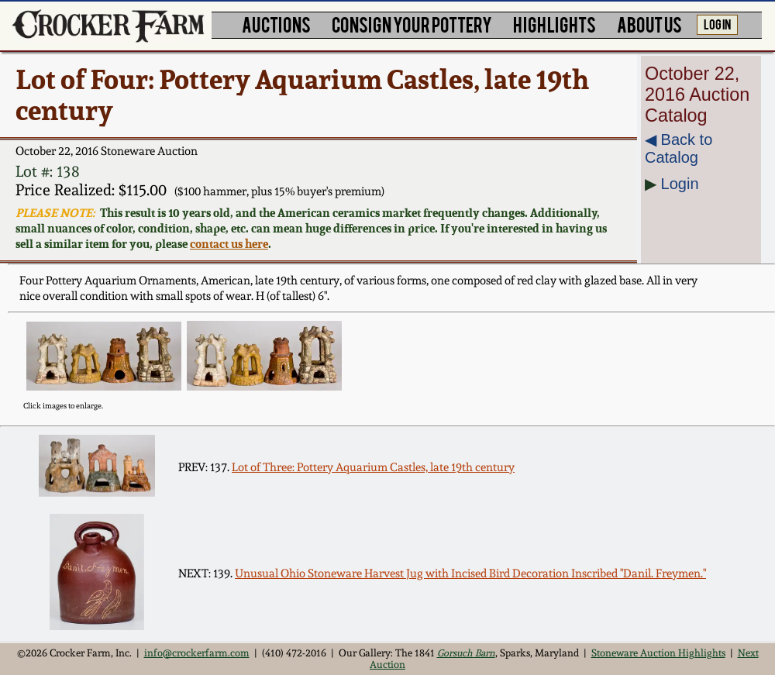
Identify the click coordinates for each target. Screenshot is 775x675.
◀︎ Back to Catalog (678, 148)
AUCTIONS (276, 23)
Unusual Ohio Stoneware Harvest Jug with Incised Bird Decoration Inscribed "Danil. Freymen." (470, 573)
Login (680, 183)
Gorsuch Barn (466, 653)
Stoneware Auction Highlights (658, 653)
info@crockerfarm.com (197, 653)
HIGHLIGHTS (554, 23)
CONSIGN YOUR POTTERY (412, 23)
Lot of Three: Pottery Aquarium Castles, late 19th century (373, 467)
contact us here (229, 243)
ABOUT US (649, 23)
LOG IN (717, 23)
